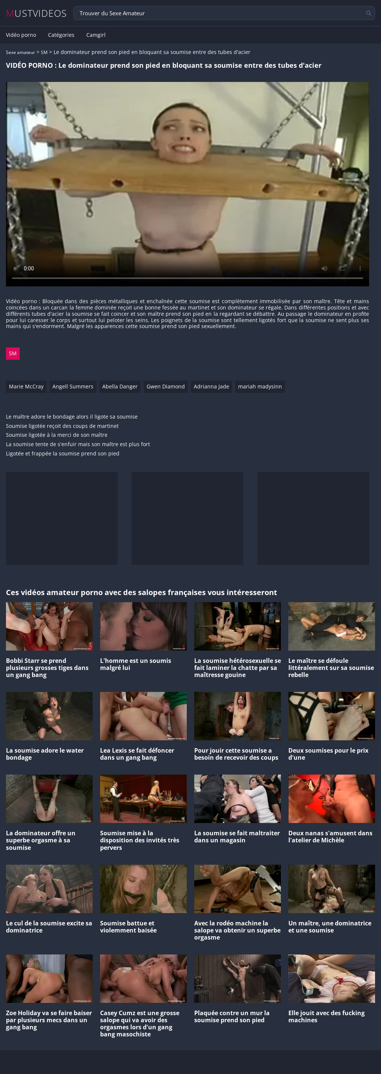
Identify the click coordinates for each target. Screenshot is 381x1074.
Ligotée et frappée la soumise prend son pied (62, 454)
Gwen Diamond (166, 386)
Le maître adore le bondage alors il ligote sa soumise (72, 417)
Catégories (61, 35)
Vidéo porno (21, 35)
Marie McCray (26, 386)
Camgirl (96, 35)
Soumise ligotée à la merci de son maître (57, 435)
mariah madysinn (260, 386)
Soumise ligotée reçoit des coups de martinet (62, 426)
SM (44, 52)
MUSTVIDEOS (36, 13)
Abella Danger (120, 386)
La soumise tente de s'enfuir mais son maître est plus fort (78, 444)
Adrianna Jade (211, 386)
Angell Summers (72, 386)
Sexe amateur (20, 52)
